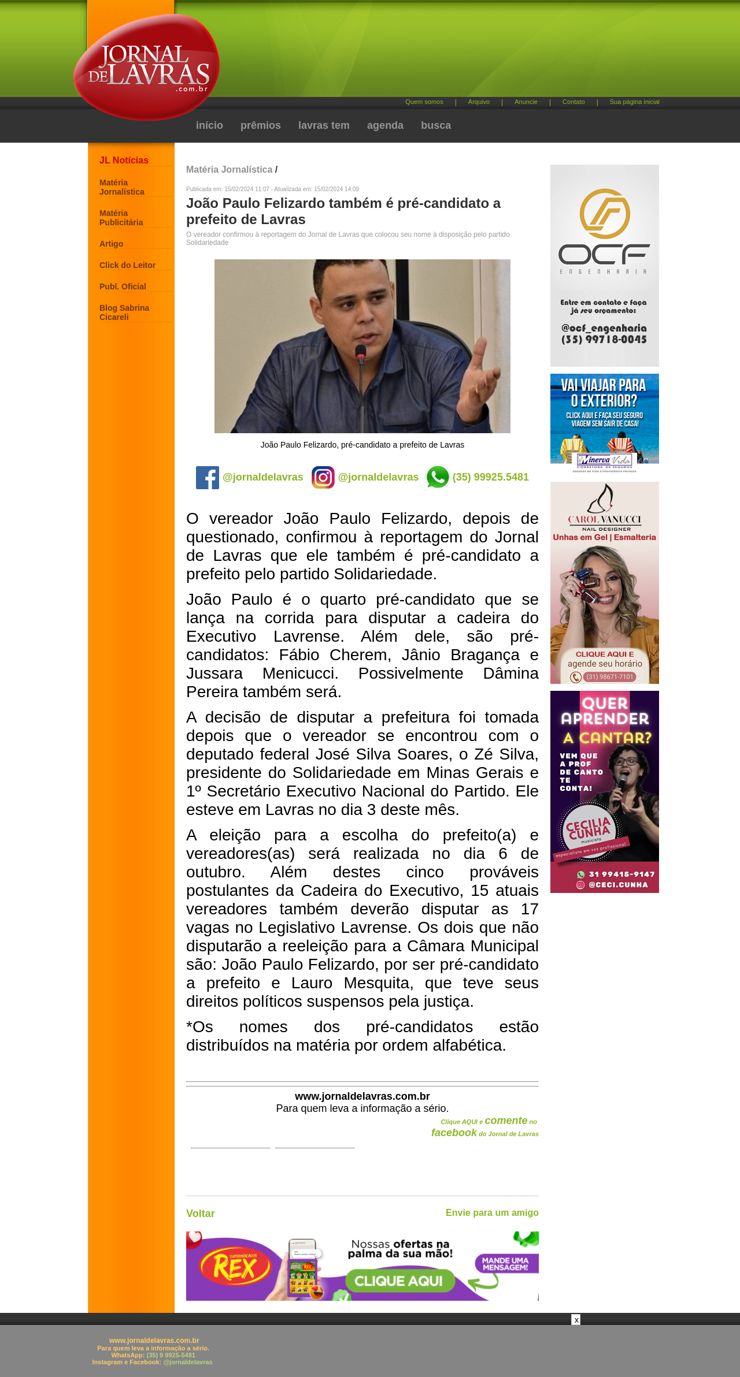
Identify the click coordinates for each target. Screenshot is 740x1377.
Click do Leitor (127, 265)
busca (436, 125)
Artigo (111, 243)
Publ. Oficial (122, 286)
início (209, 125)
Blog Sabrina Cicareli (124, 312)
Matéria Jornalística (122, 187)
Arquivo (479, 101)
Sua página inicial (635, 101)
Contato (574, 101)
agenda (385, 125)
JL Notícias (124, 160)
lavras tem (324, 125)
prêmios (260, 125)
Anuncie (526, 101)
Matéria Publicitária (121, 218)
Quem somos (424, 101)
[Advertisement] (431, 52)
